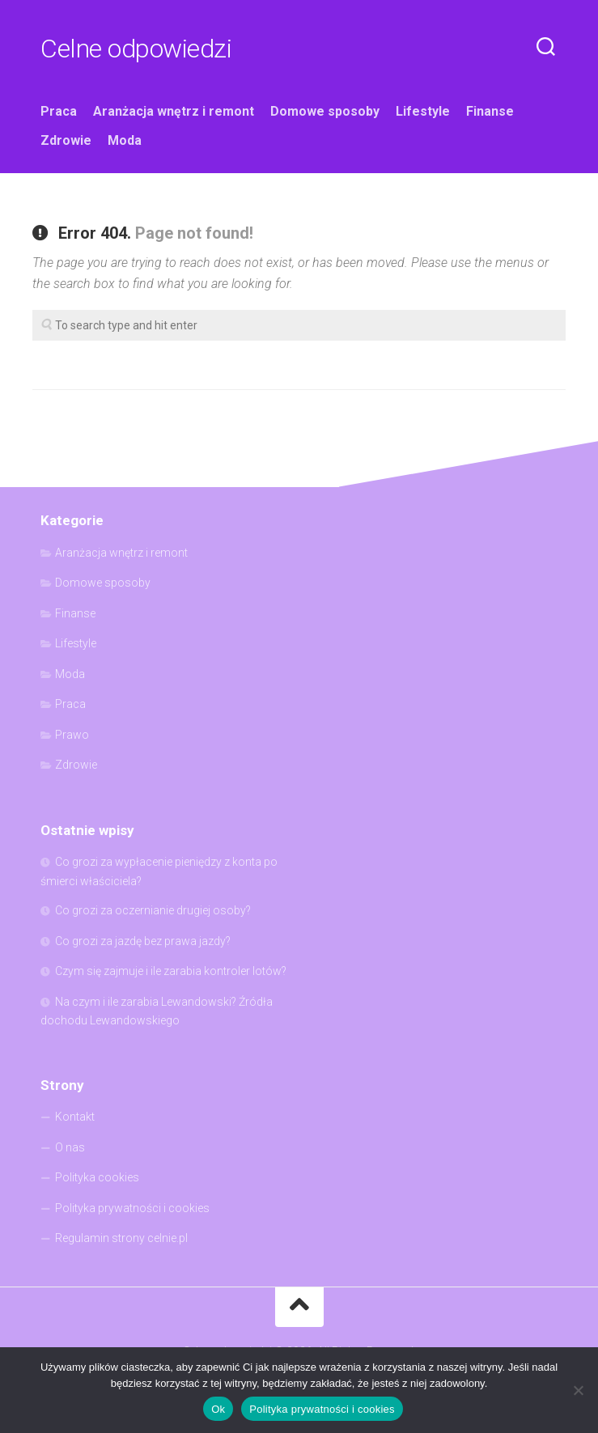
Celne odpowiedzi (135, 48)
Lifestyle (423, 111)
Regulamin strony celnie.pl (121, 1238)
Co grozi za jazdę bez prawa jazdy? (143, 941)
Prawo (72, 734)
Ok (218, 1409)
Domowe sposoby (325, 111)
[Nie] (578, 1390)
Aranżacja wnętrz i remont (173, 111)
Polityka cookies (97, 1177)
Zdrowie (65, 140)
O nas (70, 1147)
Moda (125, 140)
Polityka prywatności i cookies (132, 1208)
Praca (58, 111)
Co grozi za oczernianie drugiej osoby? (153, 910)
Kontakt (75, 1116)
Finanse (490, 111)
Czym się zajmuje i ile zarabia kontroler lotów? (170, 971)
